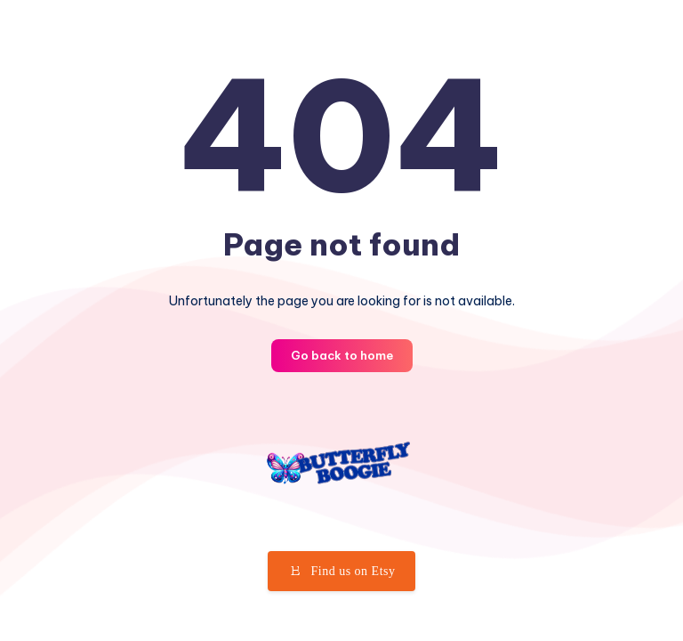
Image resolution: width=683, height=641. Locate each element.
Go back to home (342, 355)
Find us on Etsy (341, 571)
